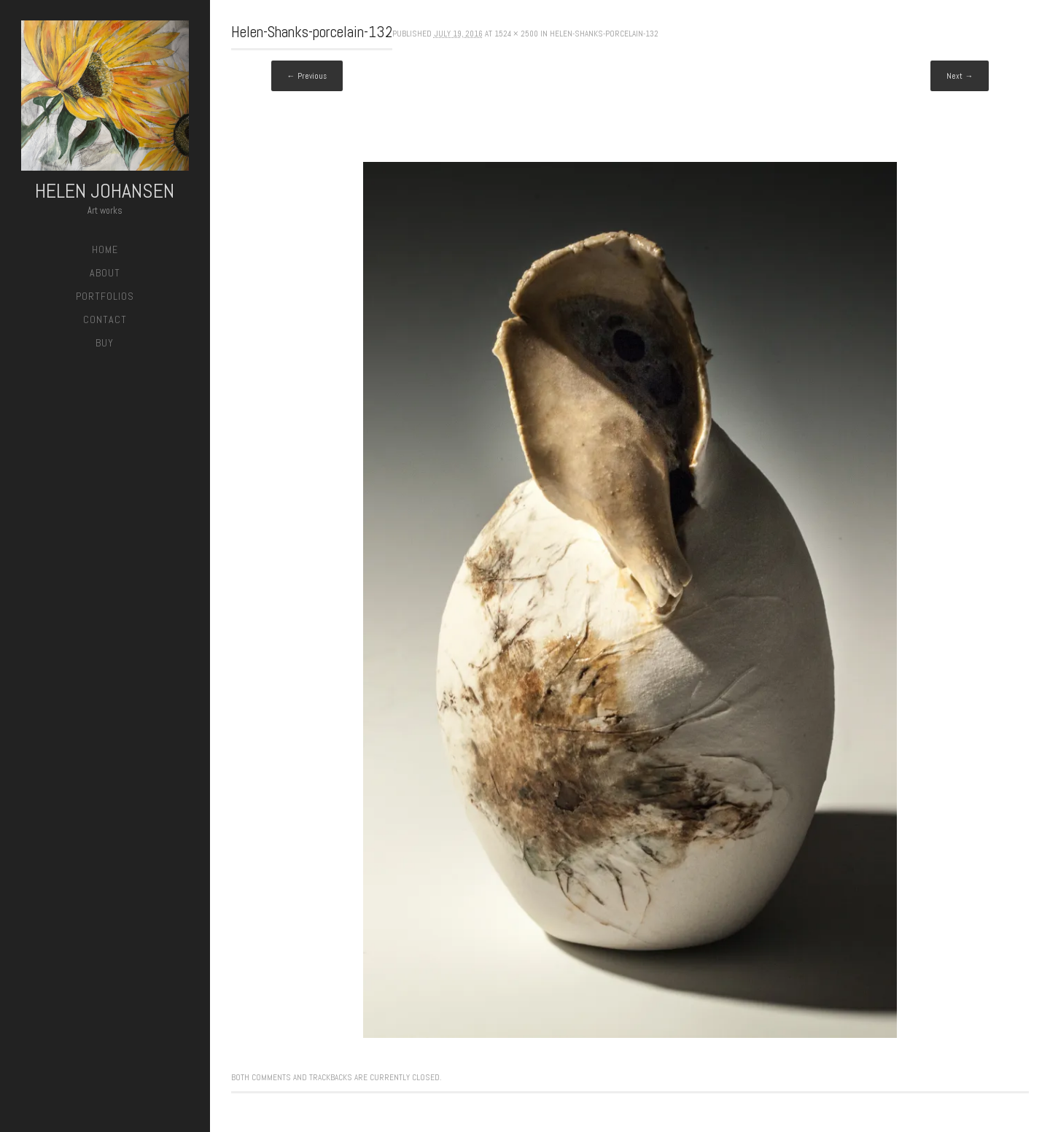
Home (105, 249)
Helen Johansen (104, 190)
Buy (105, 342)
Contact (105, 319)
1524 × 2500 (516, 33)
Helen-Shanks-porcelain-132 (604, 33)
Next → (959, 76)
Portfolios (105, 296)
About (105, 272)
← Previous (307, 76)
